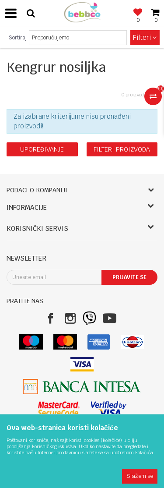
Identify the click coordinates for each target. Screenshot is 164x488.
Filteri (145, 37)
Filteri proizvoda (122, 149)
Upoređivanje (42, 149)
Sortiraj (18, 37)
